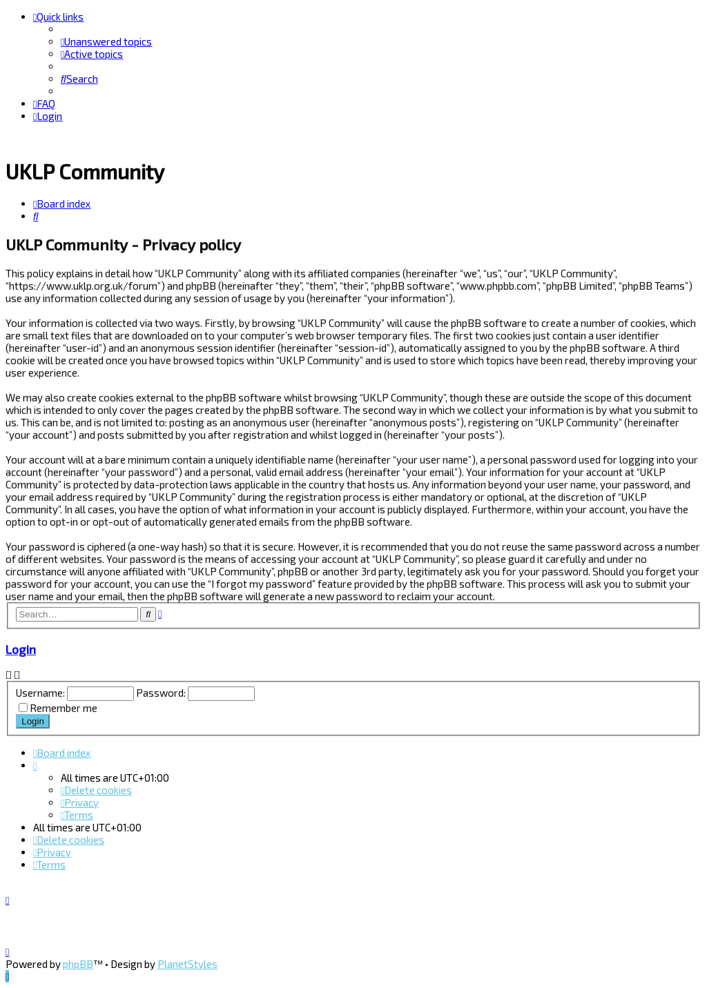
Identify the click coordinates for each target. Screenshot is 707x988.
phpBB (78, 964)
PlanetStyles (187, 964)
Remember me (63, 706)
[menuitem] (106, 41)
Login (21, 647)
